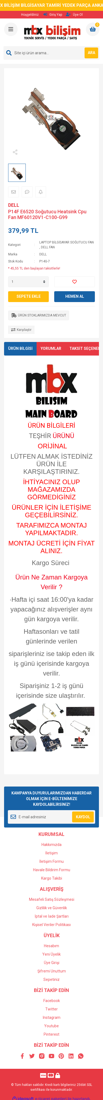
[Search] (51, 53)
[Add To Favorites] (74, 281)
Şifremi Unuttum (51, 971)
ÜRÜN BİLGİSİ (20, 348)
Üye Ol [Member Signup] (74, 14)
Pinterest (51, 1034)
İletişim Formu (51, 861)
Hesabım (51, 946)
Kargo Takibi (51, 878)
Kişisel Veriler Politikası (51, 925)
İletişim (51, 853)
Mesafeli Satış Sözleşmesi (51, 899)
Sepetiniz (51, 979)
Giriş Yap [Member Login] (52, 14)
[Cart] (92, 29)
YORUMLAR (51, 348)
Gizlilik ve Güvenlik (51, 908)
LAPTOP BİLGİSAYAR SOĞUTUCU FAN (66, 242)
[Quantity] (28, 281)
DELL (13, 205)
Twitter (51, 1009)
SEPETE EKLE (29, 296)
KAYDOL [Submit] (83, 817)
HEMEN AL (74, 296)
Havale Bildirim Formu (51, 870)
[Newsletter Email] (51, 817)
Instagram (51, 1017)
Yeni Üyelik (51, 954)
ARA (91, 52)
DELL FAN (48, 247)
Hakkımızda (51, 844)
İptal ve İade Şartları (52, 916)
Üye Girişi (51, 962)
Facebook (51, 1000)
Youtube (51, 1026)
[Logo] (52, 32)
